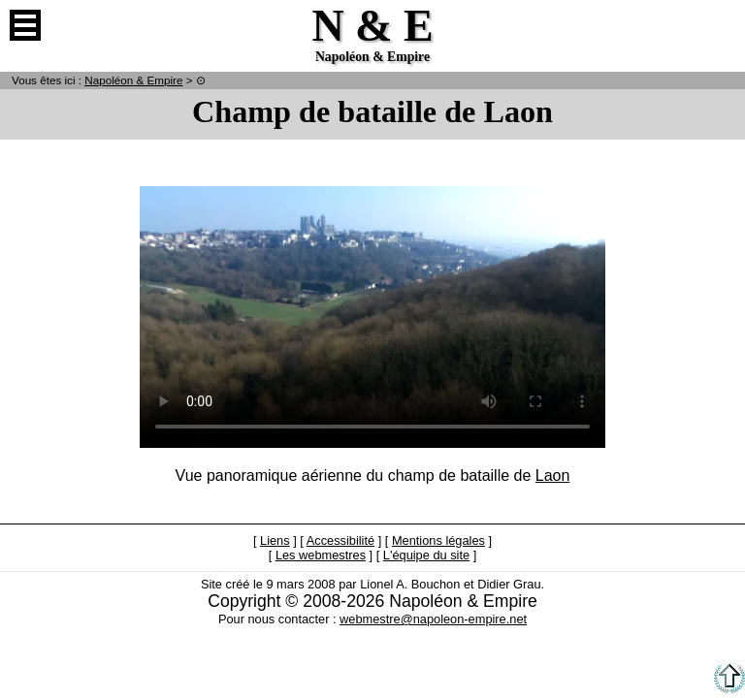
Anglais (719, 25)
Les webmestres (320, 555)
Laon (552, 475)
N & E (133, 80)
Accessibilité (340, 540)
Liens (275, 540)
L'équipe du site (426, 555)
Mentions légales (438, 540)
